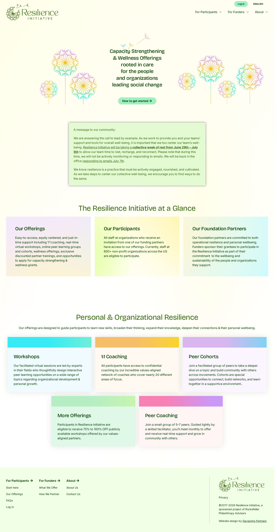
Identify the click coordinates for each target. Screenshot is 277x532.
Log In (10, 506)
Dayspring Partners (255, 521)
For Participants (208, 12)
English (258, 3)
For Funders (238, 12)
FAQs (9, 500)
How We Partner (49, 494)
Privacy (223, 497)
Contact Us (73, 494)
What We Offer (48, 487)
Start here (12, 487)
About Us (72, 487)
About (261, 12)
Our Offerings (14, 494)
